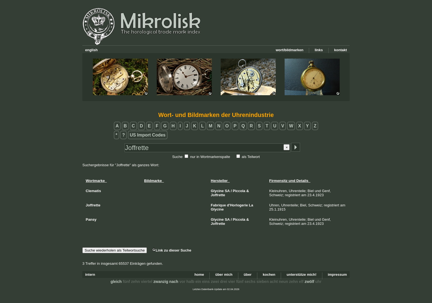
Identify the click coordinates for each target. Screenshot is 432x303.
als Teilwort (251, 157)
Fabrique (218, 205)
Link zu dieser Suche (171, 250)
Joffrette (218, 195)
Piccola (239, 191)
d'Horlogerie (237, 205)
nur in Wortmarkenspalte (210, 157)
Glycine (217, 191)
